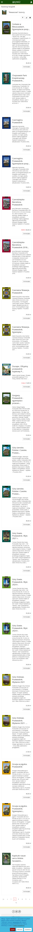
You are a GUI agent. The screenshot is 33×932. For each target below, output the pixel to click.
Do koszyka (26, 66)
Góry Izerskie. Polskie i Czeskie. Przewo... (19, 450)
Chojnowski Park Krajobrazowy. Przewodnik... (19, 78)
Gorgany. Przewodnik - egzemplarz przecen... (17, 399)
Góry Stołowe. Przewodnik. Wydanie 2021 (18, 679)
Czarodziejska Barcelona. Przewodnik (18, 202)
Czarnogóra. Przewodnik (17, 121)
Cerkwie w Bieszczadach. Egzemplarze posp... (21, 27)
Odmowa (19, 929)
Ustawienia (28, 929)
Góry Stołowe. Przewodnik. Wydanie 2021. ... (19, 720)
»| (16, 902)
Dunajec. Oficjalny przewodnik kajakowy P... (20, 369)
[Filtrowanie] (22, 17)
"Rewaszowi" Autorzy (17, 12)
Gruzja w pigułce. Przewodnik (19, 765)
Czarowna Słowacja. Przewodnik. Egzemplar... (21, 329)
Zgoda (12, 929)
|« (3, 899)
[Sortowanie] (26, 17)
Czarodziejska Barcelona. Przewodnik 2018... (20, 245)
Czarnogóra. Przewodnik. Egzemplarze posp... (21, 161)
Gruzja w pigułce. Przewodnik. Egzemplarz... (19, 808)
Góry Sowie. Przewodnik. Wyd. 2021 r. (20, 536)
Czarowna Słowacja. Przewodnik (21, 291)
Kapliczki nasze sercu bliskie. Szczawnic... (19, 858)
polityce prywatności (18, 925)
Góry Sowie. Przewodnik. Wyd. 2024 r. (20, 582)
